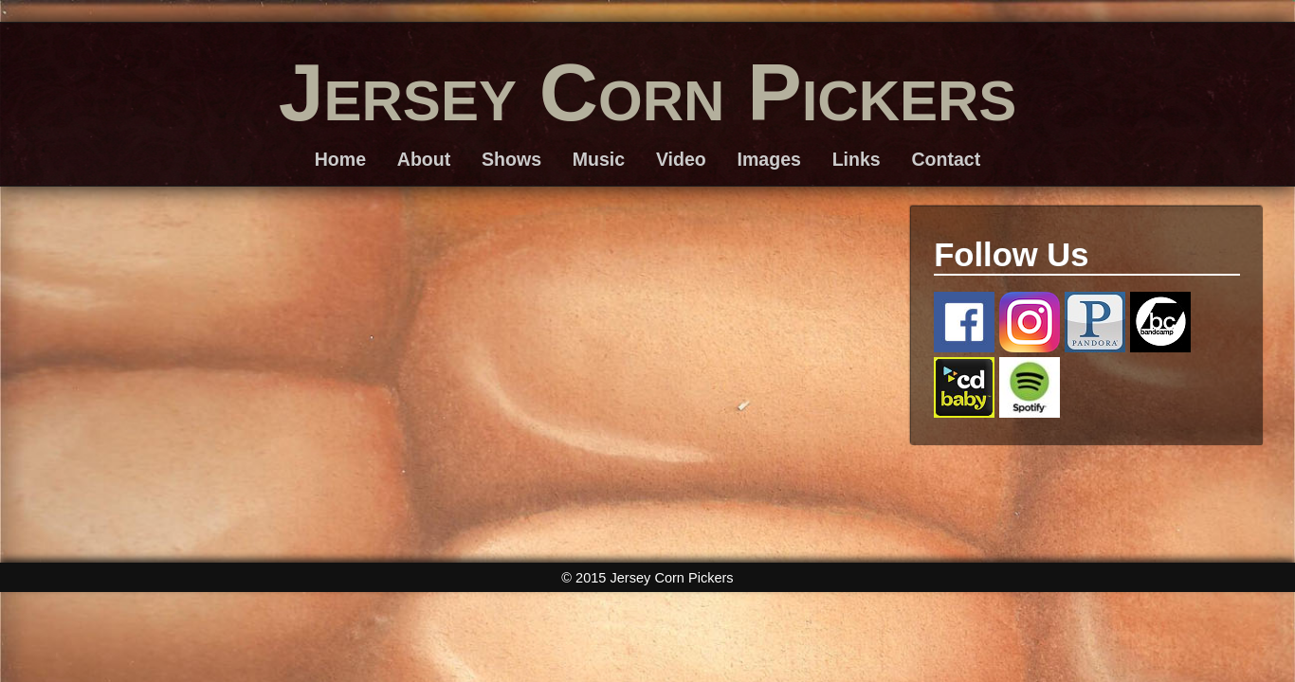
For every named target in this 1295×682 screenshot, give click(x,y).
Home (340, 159)
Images (769, 159)
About (423, 159)
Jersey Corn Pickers (648, 91)
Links (856, 159)
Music (599, 159)
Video (681, 159)
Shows (511, 159)
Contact (945, 159)
